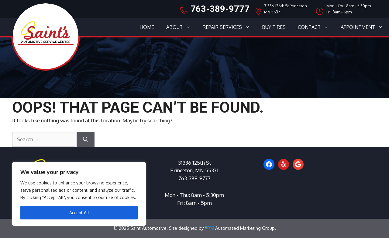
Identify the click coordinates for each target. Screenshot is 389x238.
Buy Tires (274, 27)
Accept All (79, 212)
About (181, 27)
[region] (79, 194)
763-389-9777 (220, 9)
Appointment (365, 27)
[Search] (86, 139)
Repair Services (229, 27)
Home (146, 27)
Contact (316, 27)
